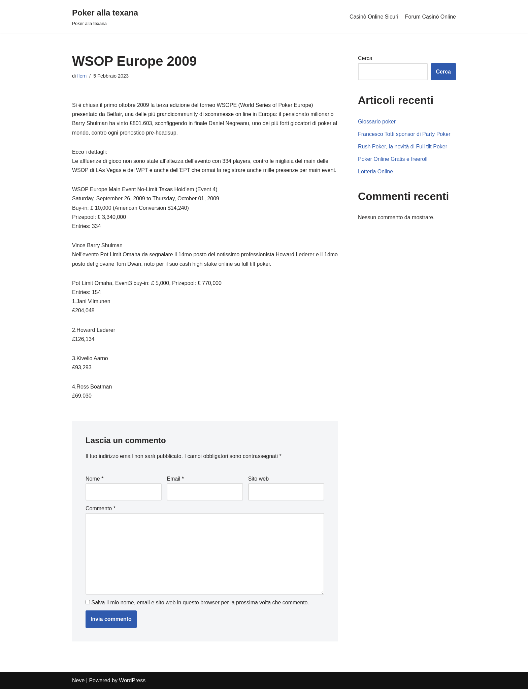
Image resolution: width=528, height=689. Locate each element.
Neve (78, 680)
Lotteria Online (375, 171)
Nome (94, 479)
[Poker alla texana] (105, 16)
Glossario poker (377, 121)
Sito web (258, 479)
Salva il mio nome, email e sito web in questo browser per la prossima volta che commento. (200, 602)
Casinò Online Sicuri (374, 17)
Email (175, 479)
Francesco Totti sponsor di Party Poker (404, 134)
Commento (101, 508)
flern (82, 76)
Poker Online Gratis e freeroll (392, 159)
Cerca (365, 58)
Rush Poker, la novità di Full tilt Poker (402, 146)
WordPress (132, 680)
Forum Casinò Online (430, 17)
